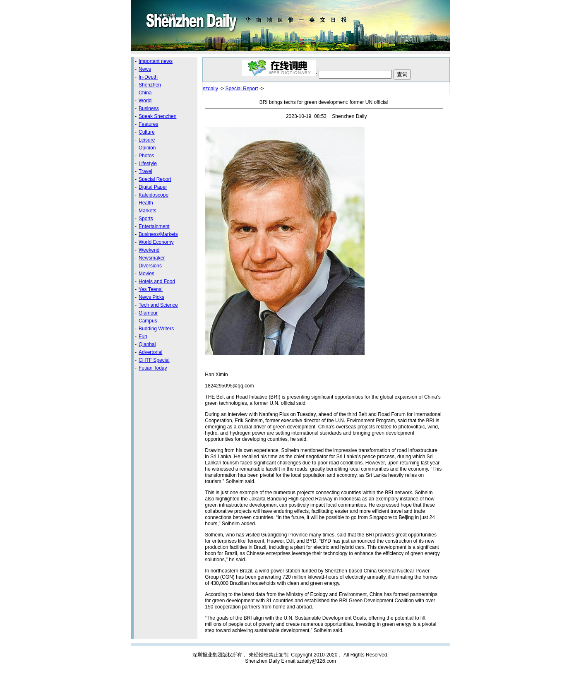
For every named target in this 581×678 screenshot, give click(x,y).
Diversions (150, 266)
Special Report (155, 179)
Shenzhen (150, 85)
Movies (146, 273)
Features (148, 124)
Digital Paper (153, 187)
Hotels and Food (157, 281)
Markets (147, 211)
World (145, 100)
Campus (148, 321)
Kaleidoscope (153, 195)
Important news (156, 61)
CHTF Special (154, 360)
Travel (145, 171)
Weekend (149, 250)
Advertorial (150, 352)
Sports (146, 218)
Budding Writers (156, 329)
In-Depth (148, 77)
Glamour (148, 313)
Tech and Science (158, 305)
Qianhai (147, 344)
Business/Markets (158, 234)
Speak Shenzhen (157, 116)
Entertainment (154, 226)
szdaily (210, 88)
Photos (146, 156)
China (145, 93)
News (145, 69)
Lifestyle (148, 163)
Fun (143, 336)
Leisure (147, 140)
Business (149, 108)
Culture (147, 132)
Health (146, 203)
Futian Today (153, 368)
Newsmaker (152, 258)
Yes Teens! (151, 289)
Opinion (147, 148)
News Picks (151, 297)
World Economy (156, 242)
